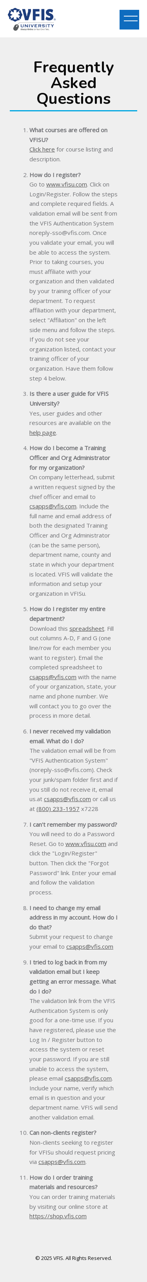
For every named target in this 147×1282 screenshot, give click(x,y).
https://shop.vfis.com (58, 1216)
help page (42, 432)
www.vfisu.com (66, 184)
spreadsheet (86, 628)
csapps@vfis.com (52, 506)
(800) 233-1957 (58, 809)
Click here (42, 149)
